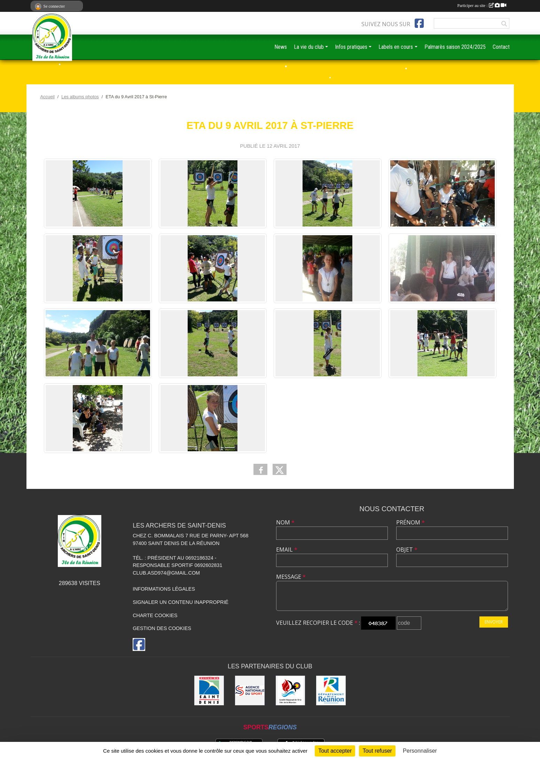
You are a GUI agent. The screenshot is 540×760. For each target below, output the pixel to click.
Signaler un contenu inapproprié (180, 602)
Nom (285, 522)
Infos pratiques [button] (351, 47)
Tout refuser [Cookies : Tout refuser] (377, 751)
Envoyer (494, 622)
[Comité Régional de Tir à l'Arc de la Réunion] (290, 690)
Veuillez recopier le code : (318, 623)
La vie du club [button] (309, 47)
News (280, 47)
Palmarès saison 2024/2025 (455, 47)
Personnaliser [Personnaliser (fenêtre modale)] (420, 751)
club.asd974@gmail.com (166, 573)
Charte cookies (155, 615)
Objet (406, 549)
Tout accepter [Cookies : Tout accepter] (335, 751)
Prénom (410, 522)
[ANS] (250, 690)
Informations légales (164, 589)
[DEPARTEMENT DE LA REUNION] (331, 690)
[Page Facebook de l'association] (419, 23)
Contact (501, 47)
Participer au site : (481, 5)
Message (291, 577)
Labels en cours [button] (395, 47)
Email (286, 549)
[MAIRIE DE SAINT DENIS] (209, 690)
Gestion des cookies (162, 628)
